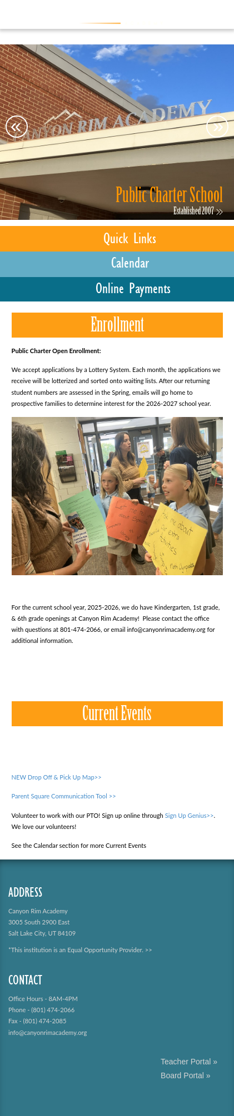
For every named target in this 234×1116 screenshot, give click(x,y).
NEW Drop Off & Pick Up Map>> (57, 777)
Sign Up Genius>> (189, 815)
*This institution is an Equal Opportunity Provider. (75, 949)
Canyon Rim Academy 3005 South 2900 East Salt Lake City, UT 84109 (42, 922)
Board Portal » (186, 1075)
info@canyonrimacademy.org (47, 1032)
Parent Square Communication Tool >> (64, 796)
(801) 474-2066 (52, 1009)
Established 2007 (193, 212)
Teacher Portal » (189, 1061)
